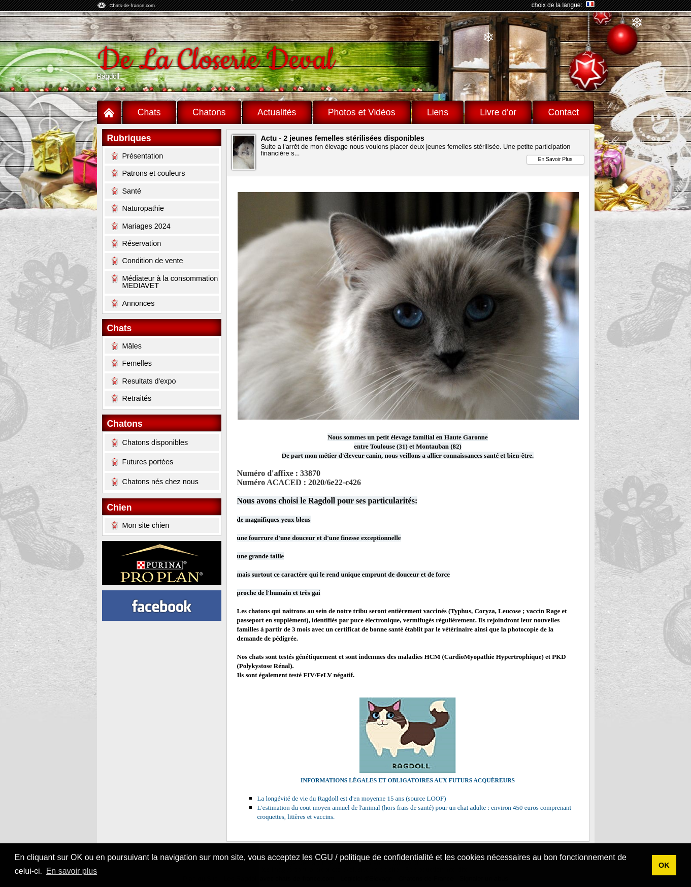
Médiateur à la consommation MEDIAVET (164, 282)
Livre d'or (498, 112)
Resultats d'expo (143, 381)
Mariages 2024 (141, 226)
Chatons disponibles (149, 442)
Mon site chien (140, 525)
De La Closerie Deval (215, 60)
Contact (563, 112)
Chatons (209, 112)
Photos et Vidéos (362, 112)
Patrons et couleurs (148, 173)
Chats (149, 112)
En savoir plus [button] (71, 871)
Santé (126, 191)
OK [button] (664, 865)
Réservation (136, 243)
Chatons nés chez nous (155, 481)
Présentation (137, 156)
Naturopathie (137, 208)
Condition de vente (147, 260)
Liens (437, 112)
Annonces (133, 303)
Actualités (276, 112)
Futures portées (142, 461)
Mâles (126, 346)
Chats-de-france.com (132, 5)
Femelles (131, 363)
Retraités (131, 398)
